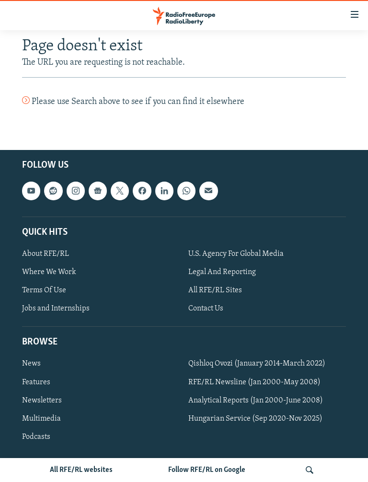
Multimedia (41, 419)
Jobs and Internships (56, 309)
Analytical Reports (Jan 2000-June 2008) (255, 400)
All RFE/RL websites (81, 470)
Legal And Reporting (222, 272)
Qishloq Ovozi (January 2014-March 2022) (256, 364)
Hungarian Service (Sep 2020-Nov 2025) (255, 419)
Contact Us (205, 309)
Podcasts (36, 437)
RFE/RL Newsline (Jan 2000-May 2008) (254, 382)
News (31, 364)
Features (36, 382)
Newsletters (42, 400)
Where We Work (49, 272)
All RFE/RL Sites (215, 291)
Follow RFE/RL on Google (206, 470)
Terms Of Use (44, 291)
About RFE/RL (45, 254)
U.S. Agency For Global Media (236, 254)
